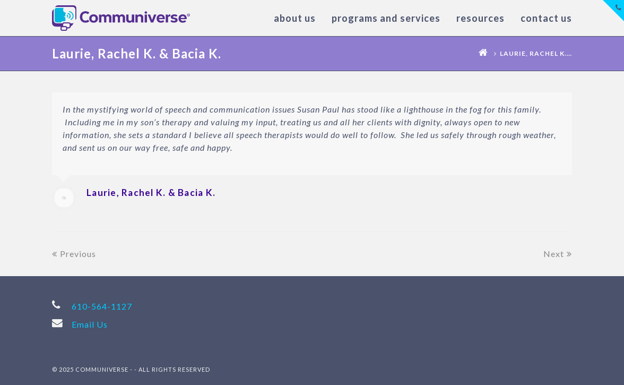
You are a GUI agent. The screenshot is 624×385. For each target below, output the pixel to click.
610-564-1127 (102, 306)
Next (557, 254)
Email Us (90, 324)
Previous (74, 254)
